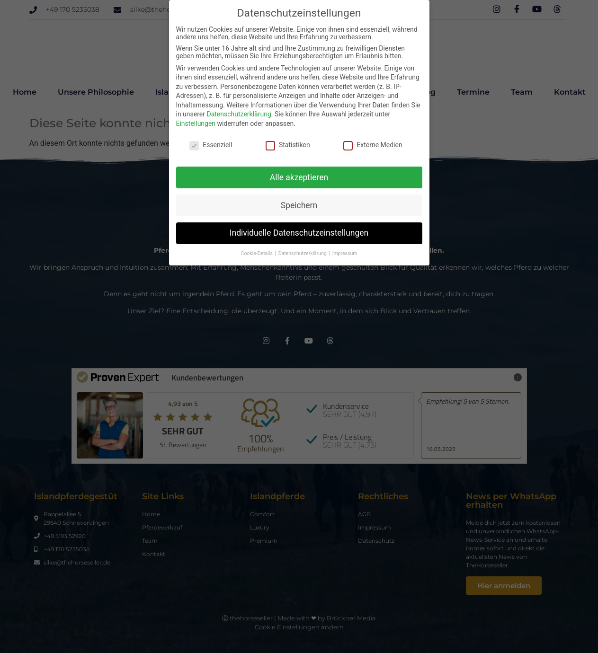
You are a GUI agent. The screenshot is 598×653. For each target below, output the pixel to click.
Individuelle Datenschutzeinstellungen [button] (299, 233)
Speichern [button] (299, 205)
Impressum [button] (344, 253)
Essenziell (210, 145)
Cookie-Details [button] (257, 253)
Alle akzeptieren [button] (299, 177)
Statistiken (288, 145)
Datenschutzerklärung (238, 114)
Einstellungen (196, 123)
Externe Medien (372, 145)
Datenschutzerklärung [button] (303, 253)
